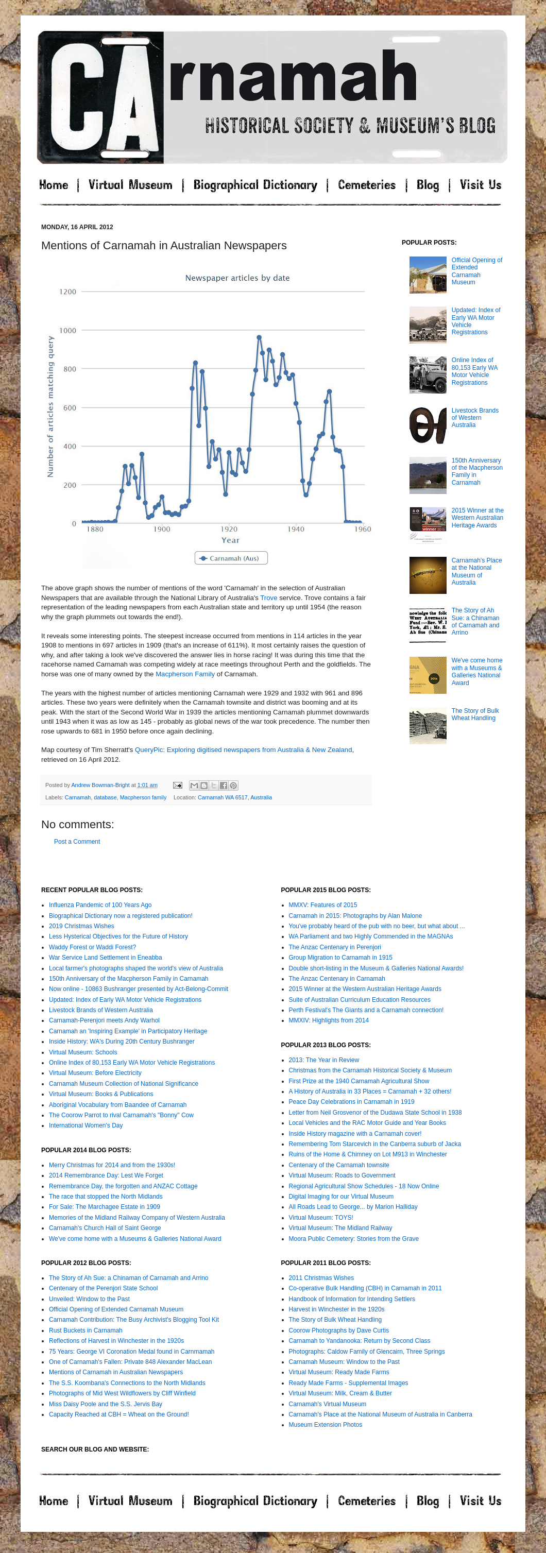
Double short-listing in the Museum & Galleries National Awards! (376, 968)
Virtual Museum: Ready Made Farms (339, 1372)
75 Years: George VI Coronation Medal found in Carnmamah (132, 1351)
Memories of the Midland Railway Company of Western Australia (137, 1217)
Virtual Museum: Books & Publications (101, 1094)
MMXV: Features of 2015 (323, 905)
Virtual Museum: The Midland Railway (341, 1228)
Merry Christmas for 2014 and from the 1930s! (112, 1165)
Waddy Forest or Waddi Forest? (92, 947)
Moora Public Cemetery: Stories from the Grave (354, 1238)
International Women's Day (86, 1125)
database (105, 797)
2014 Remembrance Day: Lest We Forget (106, 1175)
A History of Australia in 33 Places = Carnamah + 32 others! (370, 1091)
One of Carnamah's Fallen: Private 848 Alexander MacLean (130, 1362)
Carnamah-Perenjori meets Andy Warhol (104, 1020)
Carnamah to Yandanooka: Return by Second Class (360, 1340)
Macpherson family (143, 797)
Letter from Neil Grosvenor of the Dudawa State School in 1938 (375, 1112)
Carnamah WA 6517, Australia (235, 797)
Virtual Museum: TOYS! (321, 1217)
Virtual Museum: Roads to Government (342, 1175)
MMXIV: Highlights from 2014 (329, 1020)
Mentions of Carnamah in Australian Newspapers (116, 1372)
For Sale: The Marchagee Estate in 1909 (104, 1206)
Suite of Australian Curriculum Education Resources (360, 999)
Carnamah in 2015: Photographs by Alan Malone (355, 915)
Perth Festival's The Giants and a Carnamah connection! (366, 1010)
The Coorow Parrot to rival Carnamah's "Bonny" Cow (121, 1115)
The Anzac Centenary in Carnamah (337, 978)
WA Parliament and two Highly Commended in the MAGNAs (371, 936)
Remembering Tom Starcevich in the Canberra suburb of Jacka (375, 1144)
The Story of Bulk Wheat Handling (475, 714)
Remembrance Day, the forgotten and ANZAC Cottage (123, 1186)
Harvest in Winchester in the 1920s (337, 1309)
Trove (268, 598)
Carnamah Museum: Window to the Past (344, 1362)
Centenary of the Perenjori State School (103, 1288)
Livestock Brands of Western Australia (475, 418)
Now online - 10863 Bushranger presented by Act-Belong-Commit (138, 989)
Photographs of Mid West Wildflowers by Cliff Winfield (122, 1393)
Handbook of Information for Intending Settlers (352, 1299)
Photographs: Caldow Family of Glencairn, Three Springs (367, 1351)
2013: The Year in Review (324, 1060)
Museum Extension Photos (326, 1424)
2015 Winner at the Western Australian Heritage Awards (478, 518)
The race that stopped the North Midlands (106, 1196)
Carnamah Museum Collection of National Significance (123, 1083)
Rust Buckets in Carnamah (86, 1330)
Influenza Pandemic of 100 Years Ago (100, 905)
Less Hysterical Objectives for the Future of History (118, 936)
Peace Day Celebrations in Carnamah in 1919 (352, 1101)
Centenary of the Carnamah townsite (339, 1165)
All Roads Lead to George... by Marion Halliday (353, 1206)
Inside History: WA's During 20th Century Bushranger (122, 1041)
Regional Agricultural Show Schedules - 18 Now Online (364, 1186)
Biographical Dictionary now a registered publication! (121, 915)
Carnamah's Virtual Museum (328, 1404)
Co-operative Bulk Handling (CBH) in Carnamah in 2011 (365, 1288)
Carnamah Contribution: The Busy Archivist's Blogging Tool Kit (134, 1319)
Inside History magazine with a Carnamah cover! (355, 1133)
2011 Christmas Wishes (321, 1278)
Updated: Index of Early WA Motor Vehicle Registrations (125, 999)
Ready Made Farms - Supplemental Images (348, 1383)
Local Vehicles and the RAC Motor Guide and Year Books (368, 1123)
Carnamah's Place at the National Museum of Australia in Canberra (380, 1414)
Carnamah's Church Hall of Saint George (105, 1228)
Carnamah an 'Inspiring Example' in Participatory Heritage (128, 1031)
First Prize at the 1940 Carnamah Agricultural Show (359, 1081)
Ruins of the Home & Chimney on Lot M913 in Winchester (368, 1154)
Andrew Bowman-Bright (101, 785)
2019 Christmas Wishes (81, 926)
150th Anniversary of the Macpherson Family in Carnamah (129, 978)
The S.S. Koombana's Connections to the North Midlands (127, 1383)
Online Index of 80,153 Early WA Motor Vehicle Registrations (475, 371)
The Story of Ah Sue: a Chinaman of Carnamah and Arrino (476, 621)
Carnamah (78, 797)
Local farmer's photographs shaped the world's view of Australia (136, 968)
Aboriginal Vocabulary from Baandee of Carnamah (118, 1104)
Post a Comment (77, 841)
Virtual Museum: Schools (83, 1052)
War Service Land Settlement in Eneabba (105, 957)
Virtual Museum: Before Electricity (95, 1073)
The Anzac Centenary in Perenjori (335, 947)
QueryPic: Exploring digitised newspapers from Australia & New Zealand (243, 750)
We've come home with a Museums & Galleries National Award (477, 671)
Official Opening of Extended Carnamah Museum (477, 271)
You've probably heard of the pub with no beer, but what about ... (377, 926)
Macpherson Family (185, 674)
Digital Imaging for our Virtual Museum (341, 1196)
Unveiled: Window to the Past (89, 1299)
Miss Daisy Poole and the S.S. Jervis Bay (105, 1404)
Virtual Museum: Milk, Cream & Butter (341, 1393)
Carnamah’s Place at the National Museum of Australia (477, 571)
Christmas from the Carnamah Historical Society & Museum (370, 1070)
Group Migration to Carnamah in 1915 (341, 957)
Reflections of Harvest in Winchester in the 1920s (116, 1340)
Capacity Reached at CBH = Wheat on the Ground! (119, 1414)
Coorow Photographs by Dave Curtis (339, 1330)
